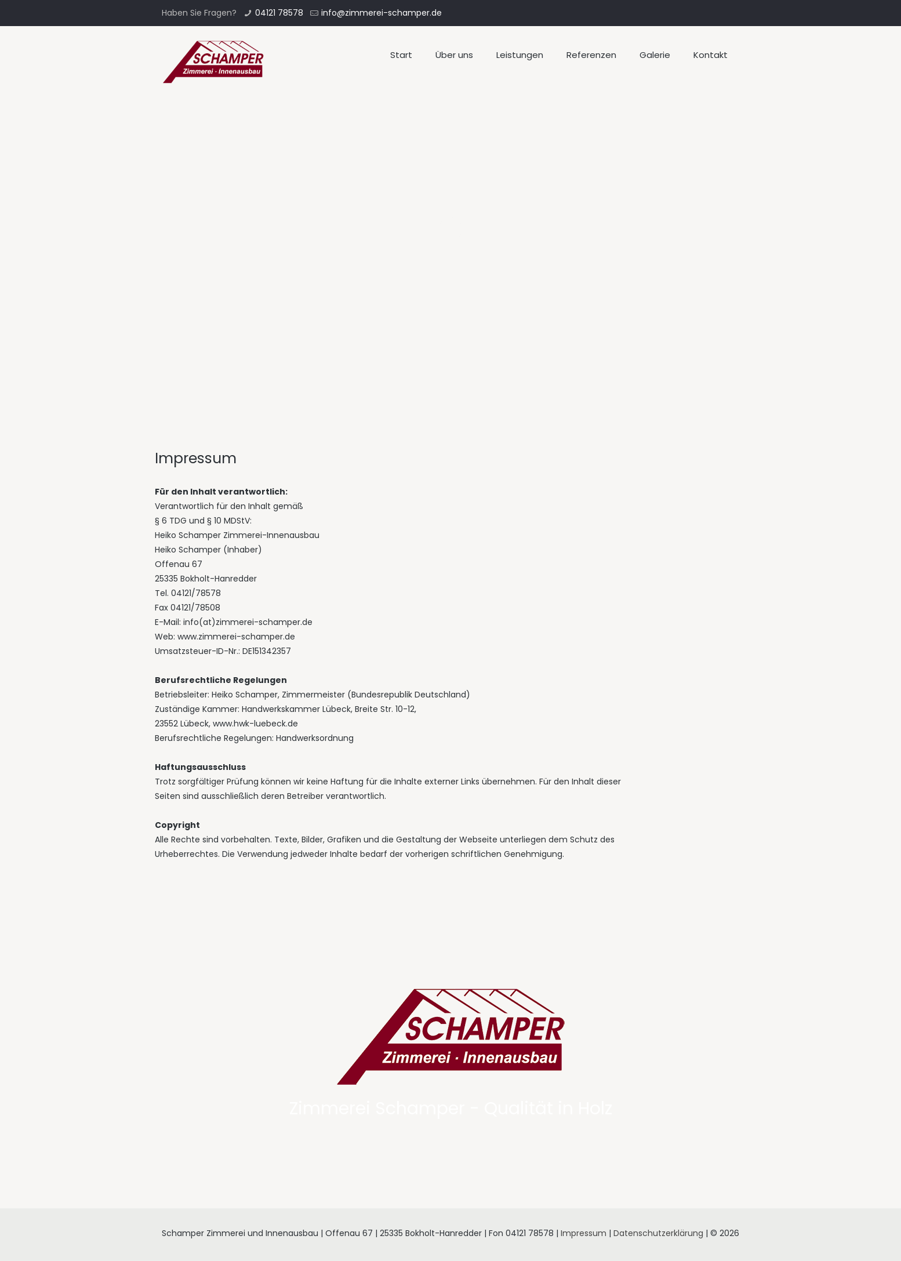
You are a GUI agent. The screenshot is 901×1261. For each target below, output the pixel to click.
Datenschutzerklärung (658, 1233)
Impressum (583, 1233)
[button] (18, 17)
